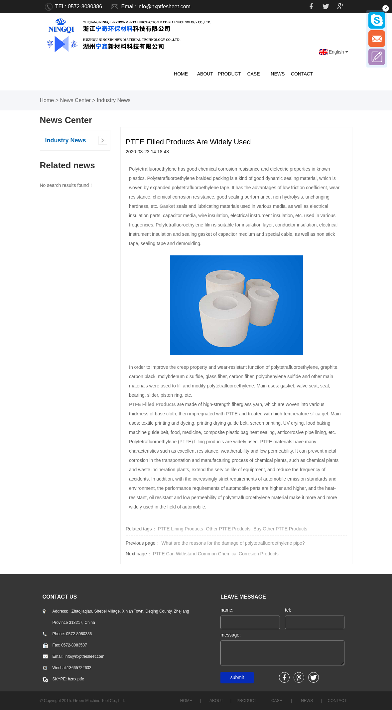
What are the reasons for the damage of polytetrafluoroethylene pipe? (233, 543)
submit (237, 677)
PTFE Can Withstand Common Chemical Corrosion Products (216, 553)
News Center (75, 100)
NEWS (278, 73)
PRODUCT (229, 73)
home (181, 73)
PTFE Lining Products (180, 528)
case (253, 73)
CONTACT (302, 73)
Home (47, 100)
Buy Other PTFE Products (280, 528)
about (205, 73)
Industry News (113, 100)
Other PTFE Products (228, 528)
